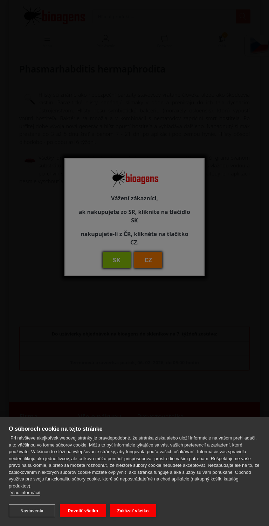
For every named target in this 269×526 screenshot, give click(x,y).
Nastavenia (31, 510)
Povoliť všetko (83, 510)
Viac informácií (25, 494)
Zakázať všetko (134, 510)
